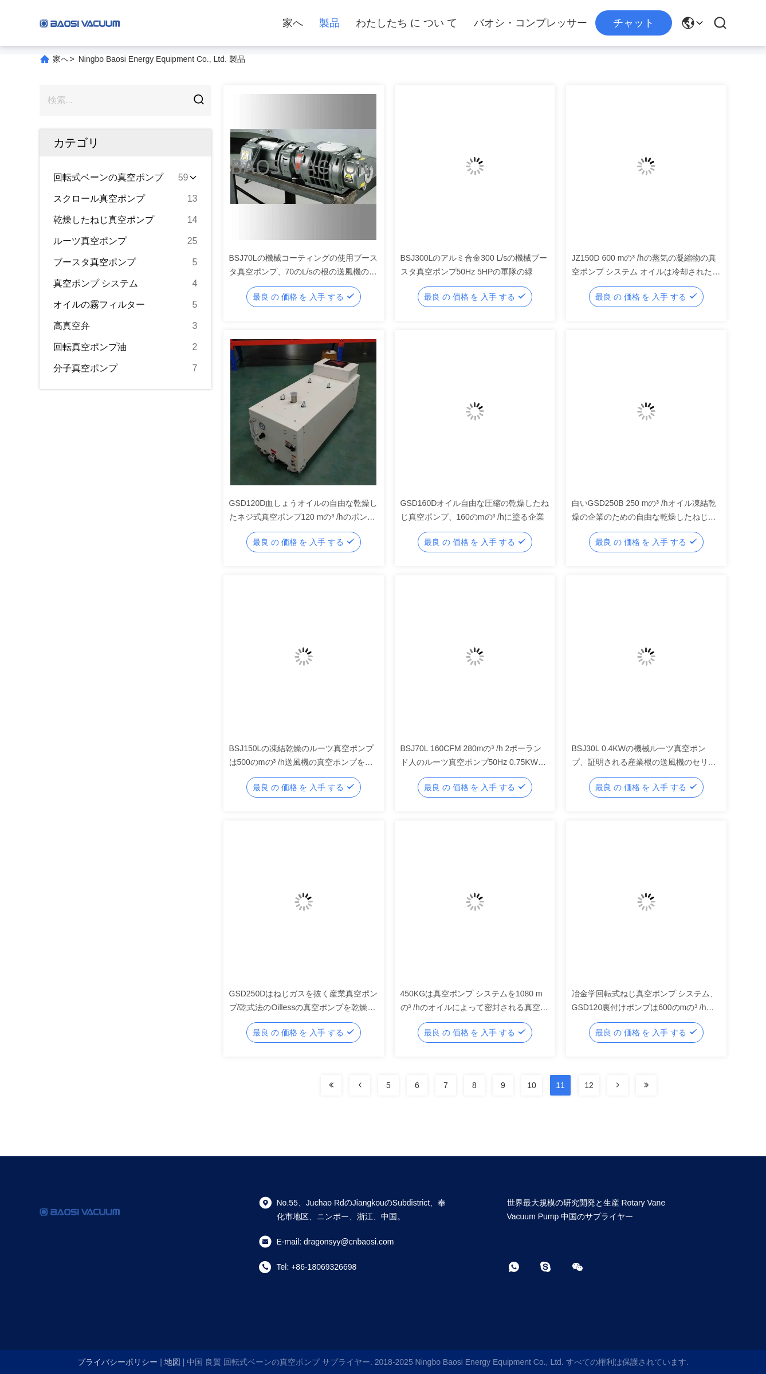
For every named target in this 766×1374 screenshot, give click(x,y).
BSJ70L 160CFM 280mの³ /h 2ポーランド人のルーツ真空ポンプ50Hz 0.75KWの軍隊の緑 (473, 762)
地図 (172, 1362)
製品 (329, 23)
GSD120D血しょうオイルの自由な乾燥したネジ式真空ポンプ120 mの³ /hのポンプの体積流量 (303, 516)
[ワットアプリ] (522, 1267)
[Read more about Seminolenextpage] (331, 1085)
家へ (292, 23)
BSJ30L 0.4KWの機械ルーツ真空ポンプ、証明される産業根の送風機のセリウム (644, 762)
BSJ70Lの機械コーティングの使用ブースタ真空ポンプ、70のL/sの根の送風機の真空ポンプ (303, 271)
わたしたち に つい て (406, 23)
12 (589, 1085)
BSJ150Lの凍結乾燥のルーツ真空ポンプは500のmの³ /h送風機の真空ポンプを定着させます (301, 762)
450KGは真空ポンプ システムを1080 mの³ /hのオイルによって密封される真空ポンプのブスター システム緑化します (474, 1007)
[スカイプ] (553, 1267)
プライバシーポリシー (117, 1362)
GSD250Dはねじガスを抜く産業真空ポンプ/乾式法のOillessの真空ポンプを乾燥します (303, 1007)
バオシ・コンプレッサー (530, 23)
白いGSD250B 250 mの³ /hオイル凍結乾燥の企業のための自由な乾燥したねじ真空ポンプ (644, 516)
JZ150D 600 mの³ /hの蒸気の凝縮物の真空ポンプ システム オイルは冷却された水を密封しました (646, 271)
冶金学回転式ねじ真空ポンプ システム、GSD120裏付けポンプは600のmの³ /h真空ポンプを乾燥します (645, 1007)
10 (531, 1085)
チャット (633, 23)
